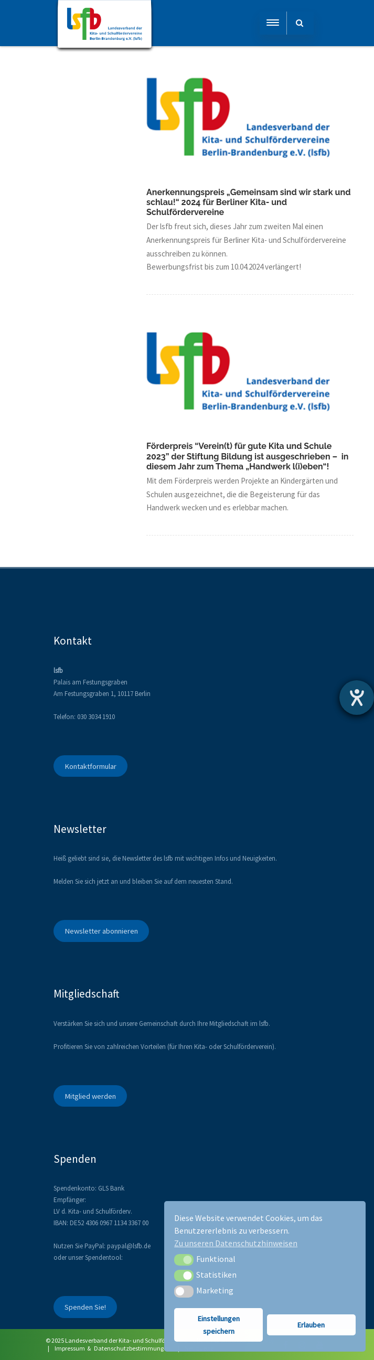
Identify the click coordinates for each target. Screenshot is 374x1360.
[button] (184, 1260)
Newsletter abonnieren (101, 931)
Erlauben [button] (311, 1325)
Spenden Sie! (85, 1307)
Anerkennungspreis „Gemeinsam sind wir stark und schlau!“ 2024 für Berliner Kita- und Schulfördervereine (248, 202)
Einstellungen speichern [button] (219, 1325)
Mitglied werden (90, 1096)
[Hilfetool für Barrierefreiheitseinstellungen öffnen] (356, 697)
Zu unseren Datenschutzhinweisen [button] (235, 1243)
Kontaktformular (90, 766)
